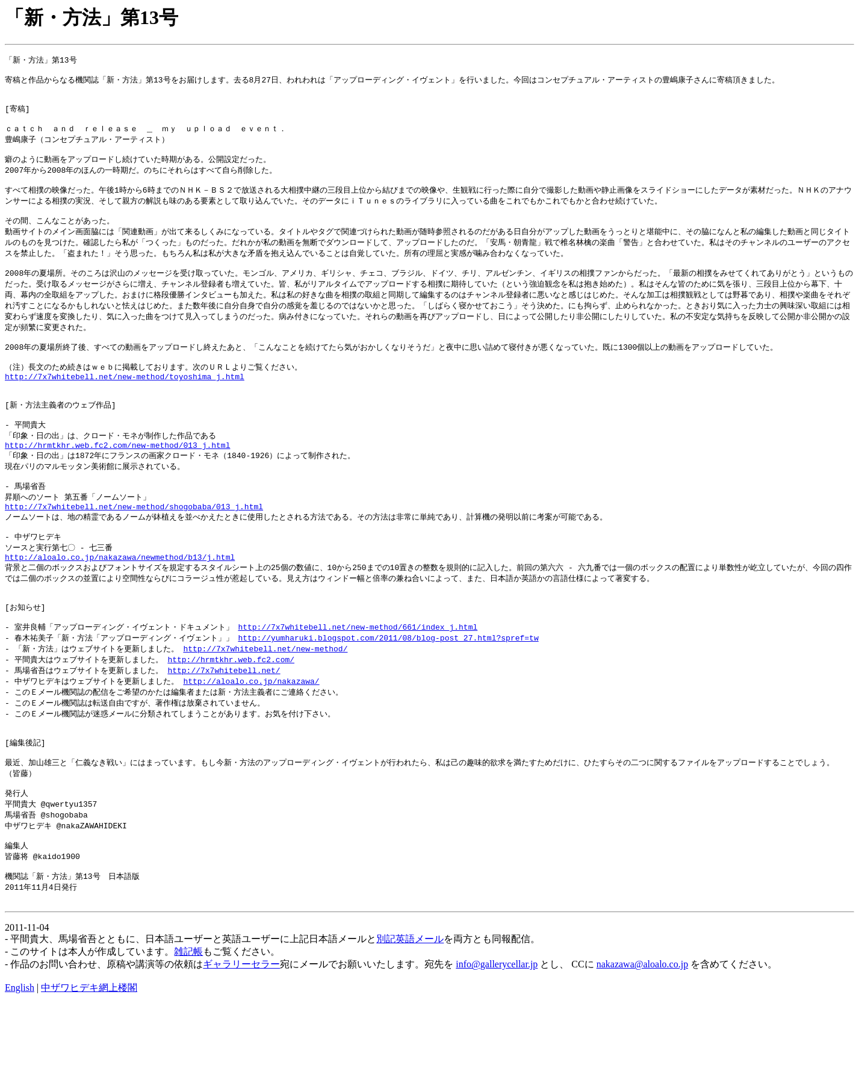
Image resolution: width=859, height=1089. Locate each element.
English (19, 1072)
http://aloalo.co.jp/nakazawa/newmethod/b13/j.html (120, 609)
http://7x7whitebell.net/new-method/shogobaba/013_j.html (134, 553)
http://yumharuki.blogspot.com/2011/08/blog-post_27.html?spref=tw (388, 698)
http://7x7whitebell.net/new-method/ (265, 710)
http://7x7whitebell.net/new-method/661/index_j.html (357, 687)
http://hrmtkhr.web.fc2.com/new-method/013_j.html (117, 486)
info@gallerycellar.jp (497, 1049)
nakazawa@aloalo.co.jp (642, 1049)
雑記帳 (188, 1036)
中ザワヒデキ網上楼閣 (89, 1072)
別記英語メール (410, 1024)
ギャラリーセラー (241, 1049)
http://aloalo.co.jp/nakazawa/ (251, 744)
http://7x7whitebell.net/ (223, 733)
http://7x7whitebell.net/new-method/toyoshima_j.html (124, 408)
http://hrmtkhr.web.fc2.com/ (230, 721)
